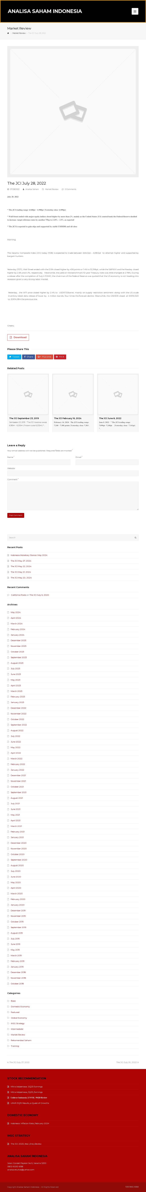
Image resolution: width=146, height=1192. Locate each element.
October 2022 (17, 719)
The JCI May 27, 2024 (21, 561)
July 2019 (15, 938)
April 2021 (15, 820)
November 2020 (19, 848)
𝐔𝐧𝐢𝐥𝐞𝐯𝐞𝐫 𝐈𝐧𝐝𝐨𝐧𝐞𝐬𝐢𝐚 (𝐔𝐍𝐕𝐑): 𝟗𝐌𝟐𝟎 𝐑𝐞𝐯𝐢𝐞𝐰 (27, 1097)
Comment (12, 479)
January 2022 (17, 770)
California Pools (18, 595)
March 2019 (16, 955)
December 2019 (18, 910)
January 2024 (17, 635)
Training (15, 1046)
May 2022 (15, 747)
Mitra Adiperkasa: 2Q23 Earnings (24, 1086)
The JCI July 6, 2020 (39, 595)
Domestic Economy (20, 1006)
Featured (15, 1012)
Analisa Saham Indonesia (45, 11)
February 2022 (18, 764)
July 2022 (15, 736)
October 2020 (17, 854)
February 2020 (18, 899)
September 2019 (18, 927)
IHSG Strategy (17, 1023)
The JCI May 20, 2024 (21, 577)
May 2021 (15, 815)
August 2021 (17, 798)
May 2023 (15, 680)
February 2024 (18, 629)
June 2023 (16, 674)
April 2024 (16, 618)
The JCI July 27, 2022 (18, 1062)
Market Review (51, 189)
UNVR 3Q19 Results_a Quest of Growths (28, 1103)
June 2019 (15, 944)
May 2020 (16, 882)
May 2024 (15, 612)
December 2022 (18, 708)
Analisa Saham (32, 189)
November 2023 (18, 646)
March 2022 (16, 758)
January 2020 (17, 905)
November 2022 (18, 713)
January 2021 (17, 837)
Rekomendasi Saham (21, 1040)
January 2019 (17, 966)
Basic (13, 1001)
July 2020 (15, 871)
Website (11, 468)
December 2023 (18, 640)
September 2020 (19, 859)
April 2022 (16, 753)
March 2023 (16, 691)
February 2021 (17, 831)
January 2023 (17, 702)
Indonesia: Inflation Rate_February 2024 (28, 1123)
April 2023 (16, 685)
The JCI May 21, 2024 (21, 572)
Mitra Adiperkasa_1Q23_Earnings (24, 1092)
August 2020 (17, 865)
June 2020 (16, 876)
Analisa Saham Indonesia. (28, 1187)
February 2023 (18, 696)
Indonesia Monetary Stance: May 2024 (29, 555)
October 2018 (17, 983)
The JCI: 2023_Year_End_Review (24, 1144)
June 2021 (15, 809)
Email (79, 457)
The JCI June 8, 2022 (110, 418)
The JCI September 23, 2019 (24, 418)
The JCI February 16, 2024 (67, 418)
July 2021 (15, 803)
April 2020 (16, 888)
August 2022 (17, 730)
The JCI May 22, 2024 (21, 566)
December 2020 (18, 843)
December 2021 (18, 775)
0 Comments (70, 189)
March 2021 (16, 826)
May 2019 (15, 950)
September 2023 (19, 657)
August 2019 (17, 933)
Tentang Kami (132, 1187)
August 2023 (17, 663)
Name (10, 457)
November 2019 (18, 916)
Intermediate (17, 1029)
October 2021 (17, 786)
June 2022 (16, 741)
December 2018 (18, 972)
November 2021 (18, 781)
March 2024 (16, 623)
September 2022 (19, 724)
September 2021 (18, 792)
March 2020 (17, 893)
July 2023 (15, 668)
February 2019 (17, 961)
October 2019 (17, 921)
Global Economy (19, 1018)
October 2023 (17, 651)
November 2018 (18, 978)
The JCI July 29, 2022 (127, 1062)
